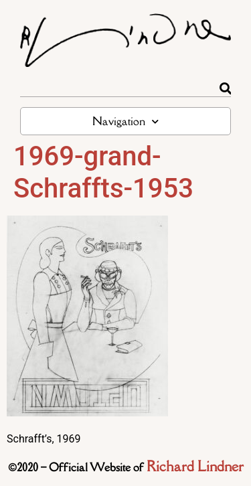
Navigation (125, 121)
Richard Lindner (195, 466)
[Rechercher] (225, 88)
